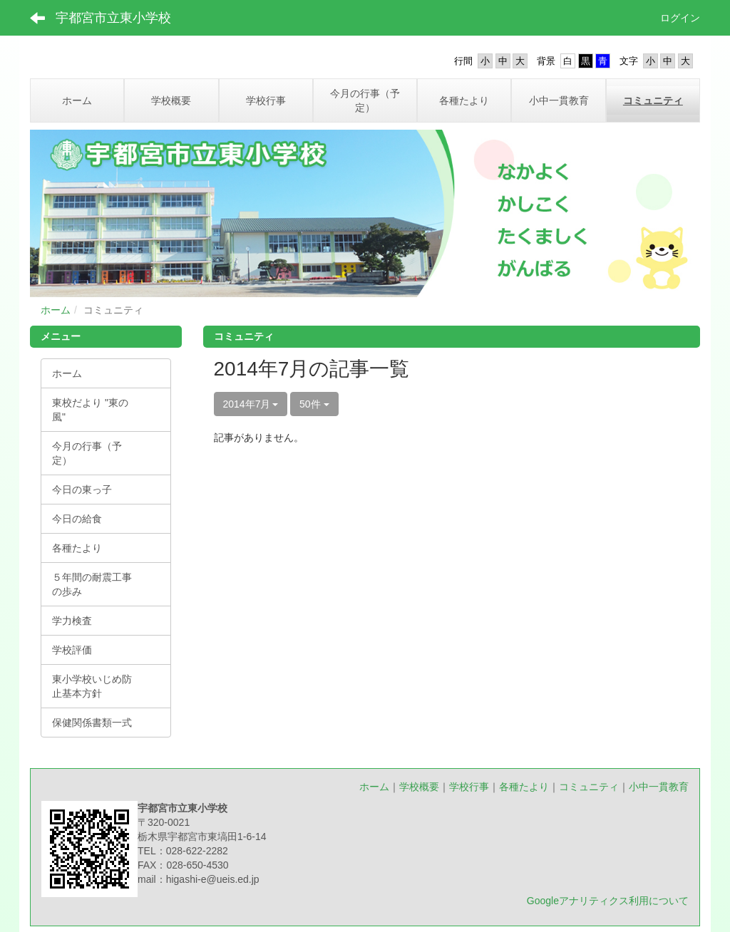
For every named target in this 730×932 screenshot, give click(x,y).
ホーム (56, 310)
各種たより (524, 786)
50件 (314, 404)
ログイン (680, 18)
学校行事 (469, 786)
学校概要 (419, 786)
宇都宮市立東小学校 (113, 18)
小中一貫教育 (659, 786)
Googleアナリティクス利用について (608, 900)
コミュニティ (589, 786)
